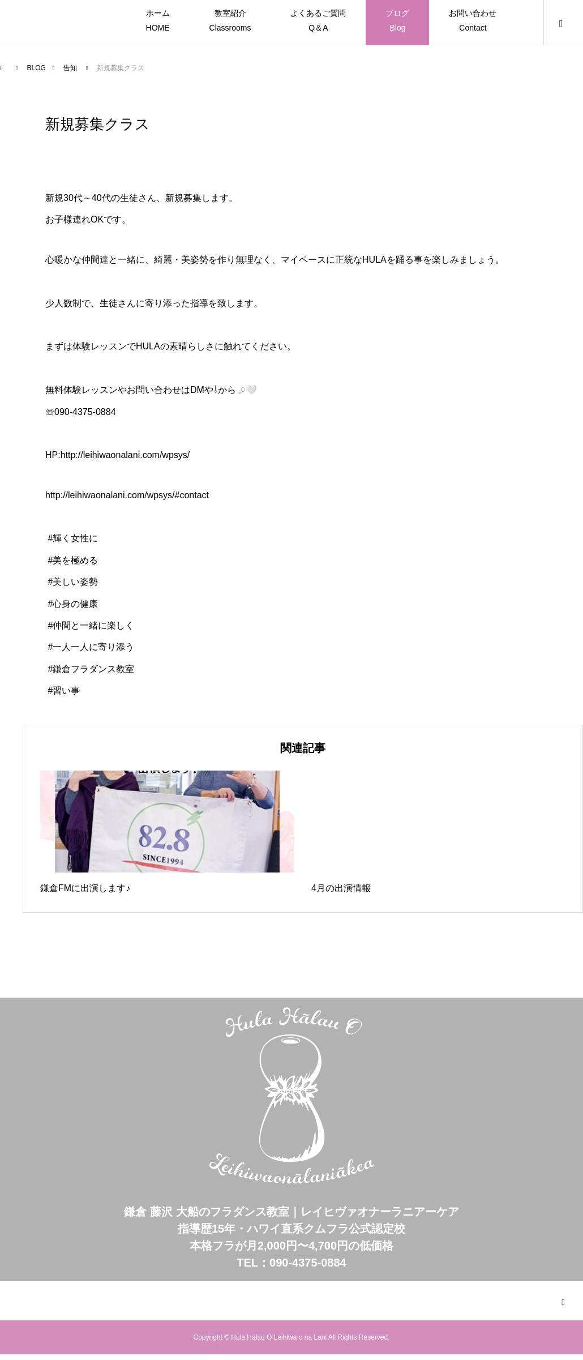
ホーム (158, 21)
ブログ (397, 21)
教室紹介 (230, 21)
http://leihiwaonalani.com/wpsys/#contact (127, 495)
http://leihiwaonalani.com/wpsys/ (125, 455)
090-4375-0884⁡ (85, 412)
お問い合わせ (472, 21)
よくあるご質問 (318, 21)
